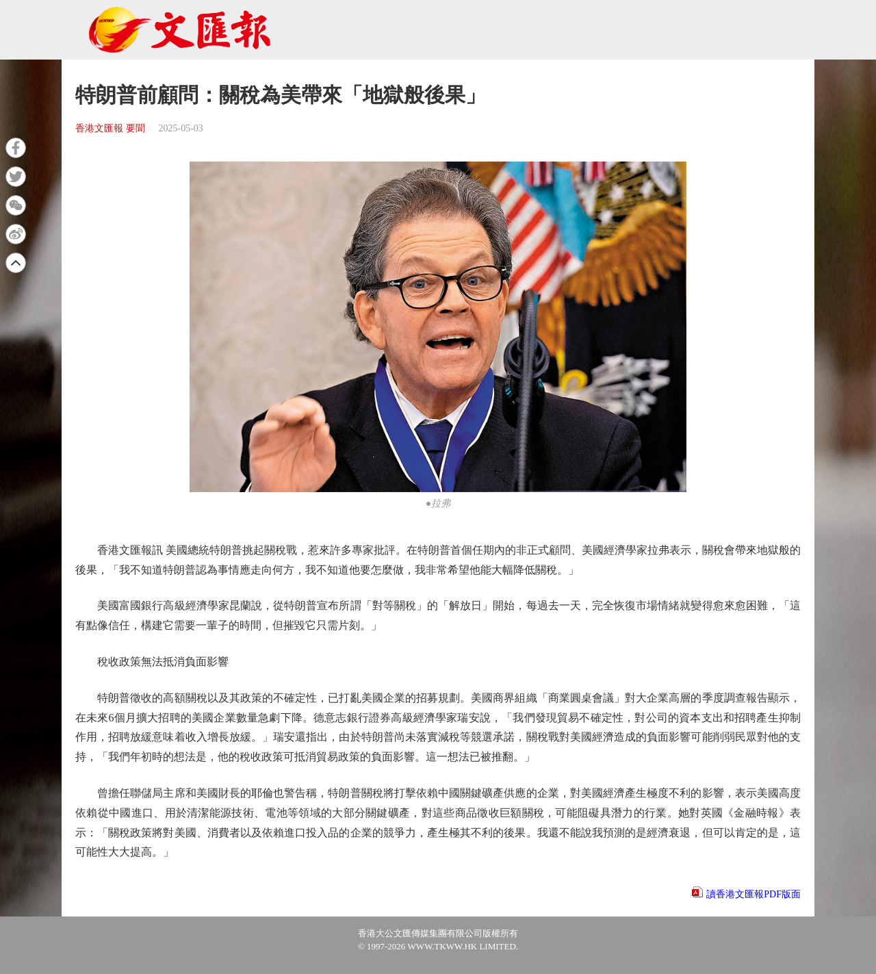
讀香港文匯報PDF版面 (753, 894)
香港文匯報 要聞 (110, 128)
